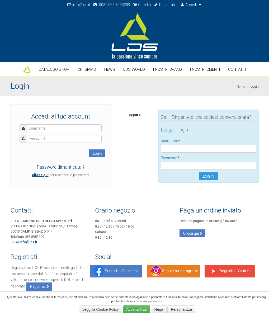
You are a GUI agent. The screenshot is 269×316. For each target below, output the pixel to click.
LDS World (134, 69)
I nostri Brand (167, 69)
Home (241, 86)
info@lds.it (78, 5)
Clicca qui (192, 233)
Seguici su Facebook (116, 271)
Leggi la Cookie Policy (100, 309)
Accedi (191, 5)
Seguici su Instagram (174, 271)
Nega (158, 309)
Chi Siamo (86, 69)
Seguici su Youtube (230, 271)
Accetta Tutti (136, 309)
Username (170, 141)
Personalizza (181, 309)
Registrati (164, 5)
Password (170, 158)
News (109, 69)
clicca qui (40, 175)
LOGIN (208, 176)
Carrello (142, 5)
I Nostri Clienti (205, 69)
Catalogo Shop (54, 69)
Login (97, 153)
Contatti (237, 69)
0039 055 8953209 (111, 5)
